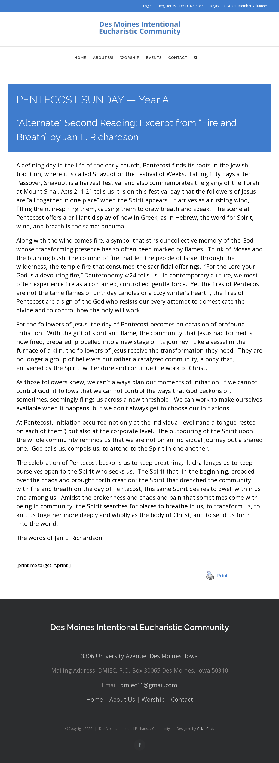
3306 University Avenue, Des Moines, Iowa (139, 656)
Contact (182, 699)
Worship (153, 699)
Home (94, 699)
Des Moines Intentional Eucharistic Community (139, 627)
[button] (196, 57)
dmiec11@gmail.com (148, 685)
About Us (122, 699)
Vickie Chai (205, 728)
